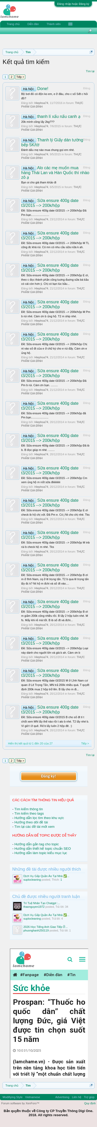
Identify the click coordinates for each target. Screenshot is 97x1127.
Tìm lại (90, 71)
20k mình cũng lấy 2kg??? (37, 121)
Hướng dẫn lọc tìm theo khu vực (39, 818)
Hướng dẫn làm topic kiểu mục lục (40, 853)
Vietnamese (32, 1097)
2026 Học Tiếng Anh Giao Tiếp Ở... (46, 926)
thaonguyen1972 (34, 906)
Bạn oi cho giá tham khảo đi (38, 182)
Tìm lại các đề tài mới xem (34, 827)
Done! (34, 88)
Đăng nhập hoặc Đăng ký (73, 3)
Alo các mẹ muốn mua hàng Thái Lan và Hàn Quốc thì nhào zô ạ (55, 173)
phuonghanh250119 (36, 930)
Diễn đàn (33, 24)
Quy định (90, 1103)
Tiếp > (20, 76)
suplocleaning (32, 879)
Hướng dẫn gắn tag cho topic (36, 844)
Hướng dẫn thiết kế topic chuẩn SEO (42, 848)
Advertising (62, 1097)
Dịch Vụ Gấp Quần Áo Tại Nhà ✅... (47, 876)
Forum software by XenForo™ (20, 1103)
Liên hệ (76, 1097)
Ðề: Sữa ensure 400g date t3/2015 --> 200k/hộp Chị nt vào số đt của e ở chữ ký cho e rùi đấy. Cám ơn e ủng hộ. (54, 348)
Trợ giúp (89, 1097)
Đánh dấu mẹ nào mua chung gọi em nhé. (47, 149)
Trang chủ (13, 24)
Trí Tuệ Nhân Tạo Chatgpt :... (42, 903)
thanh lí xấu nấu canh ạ (50, 116)
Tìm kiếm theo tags (29, 813)
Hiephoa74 (41, 102)
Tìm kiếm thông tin (28, 809)
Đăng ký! (48, 776)
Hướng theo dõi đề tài (31, 822)
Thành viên (54, 24)
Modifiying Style (13, 1097)
